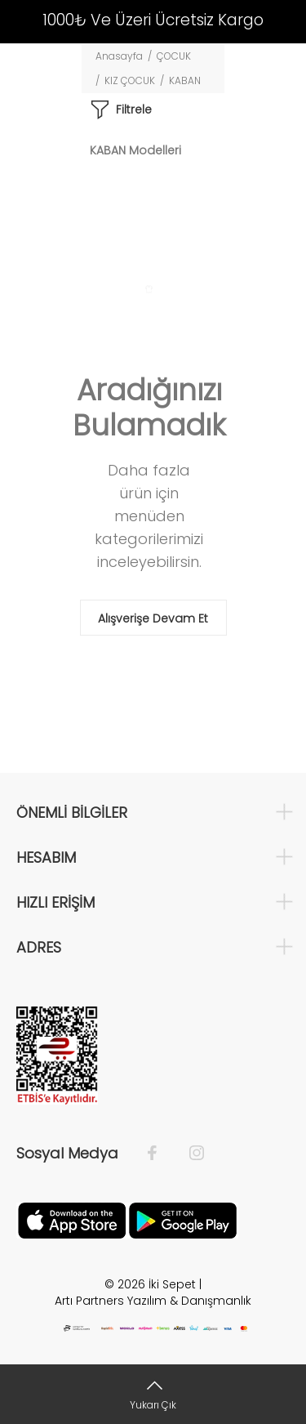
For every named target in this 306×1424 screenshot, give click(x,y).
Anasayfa (119, 56)
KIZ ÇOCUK (129, 80)
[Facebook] (160, 1153)
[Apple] (71, 1220)
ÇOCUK (174, 56)
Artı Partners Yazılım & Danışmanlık (153, 1300)
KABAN (185, 80)
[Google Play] (182, 1220)
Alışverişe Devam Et (153, 618)
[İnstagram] (188, 1153)
